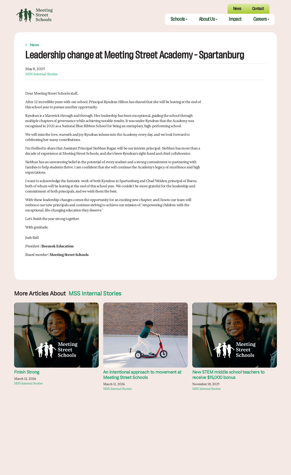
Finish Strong (26, 373)
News (34, 45)
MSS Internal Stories (41, 75)
